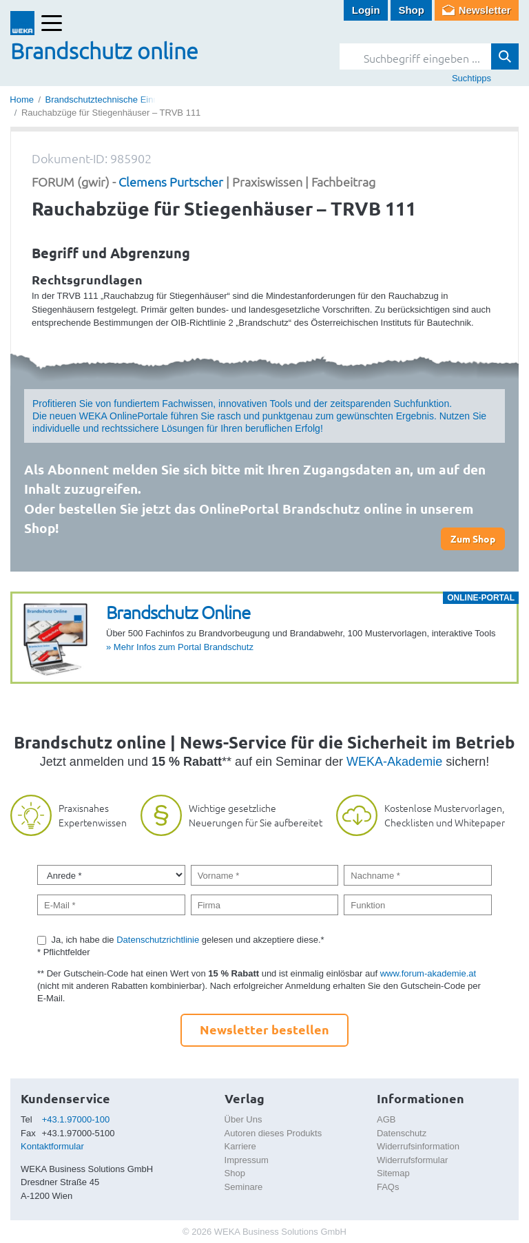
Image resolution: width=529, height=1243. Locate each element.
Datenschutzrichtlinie (157, 939)
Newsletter (485, 10)
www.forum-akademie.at (428, 973)
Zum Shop (472, 538)
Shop (411, 10)
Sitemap (393, 1173)
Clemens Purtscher (170, 181)
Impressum (247, 1160)
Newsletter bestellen (264, 1029)
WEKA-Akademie (394, 762)
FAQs (388, 1187)
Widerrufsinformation (418, 1146)
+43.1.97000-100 (76, 1119)
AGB (386, 1119)
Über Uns (243, 1119)
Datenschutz (401, 1133)
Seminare (244, 1187)
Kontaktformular (52, 1146)
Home (22, 99)
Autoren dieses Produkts (273, 1133)
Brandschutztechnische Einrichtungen (120, 99)
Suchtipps (471, 78)
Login (366, 10)
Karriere (240, 1146)
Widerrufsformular (412, 1160)
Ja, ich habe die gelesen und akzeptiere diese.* (188, 939)
